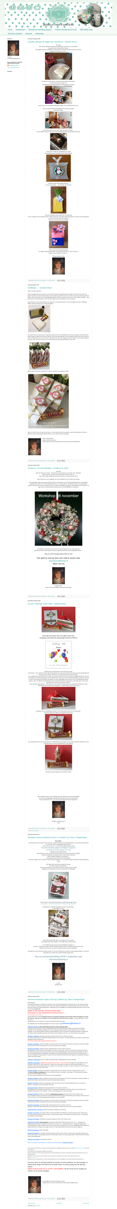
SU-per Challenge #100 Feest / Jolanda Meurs (47, 604)
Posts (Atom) (37, 1205)
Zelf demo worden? (15, 34)
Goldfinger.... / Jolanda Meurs (40, 288)
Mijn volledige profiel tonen (13, 67)
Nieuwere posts (31, 1203)
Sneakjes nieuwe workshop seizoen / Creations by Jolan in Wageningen (57, 837)
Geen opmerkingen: (51, 280)
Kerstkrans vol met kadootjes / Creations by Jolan (48, 468)
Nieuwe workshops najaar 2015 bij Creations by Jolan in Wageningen (56, 999)
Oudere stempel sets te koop (66, 30)
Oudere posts (86, 1203)
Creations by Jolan (13, 65)
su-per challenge (35, 830)
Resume (29, 34)
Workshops (39, 34)
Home (10, 30)
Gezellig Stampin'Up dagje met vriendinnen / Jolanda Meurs (52, 42)
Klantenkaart (20, 30)
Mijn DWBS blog (86, 30)
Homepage (58, 1203)
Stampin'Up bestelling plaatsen (40, 30)
